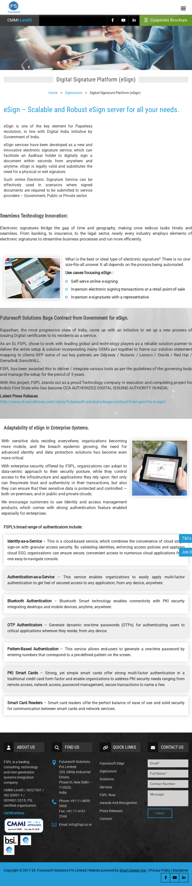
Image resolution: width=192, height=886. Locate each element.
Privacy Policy (159, 870)
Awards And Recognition (118, 803)
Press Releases (111, 811)
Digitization (108, 771)
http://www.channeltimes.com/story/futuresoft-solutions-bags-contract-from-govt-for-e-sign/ (85, 391)
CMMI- (19, 20)
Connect (106, 819)
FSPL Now (108, 795)
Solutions (107, 779)
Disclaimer (180, 870)
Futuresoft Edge (112, 763)
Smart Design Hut (133, 870)
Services (106, 787)
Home (53, 93)
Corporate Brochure (165, 20)
